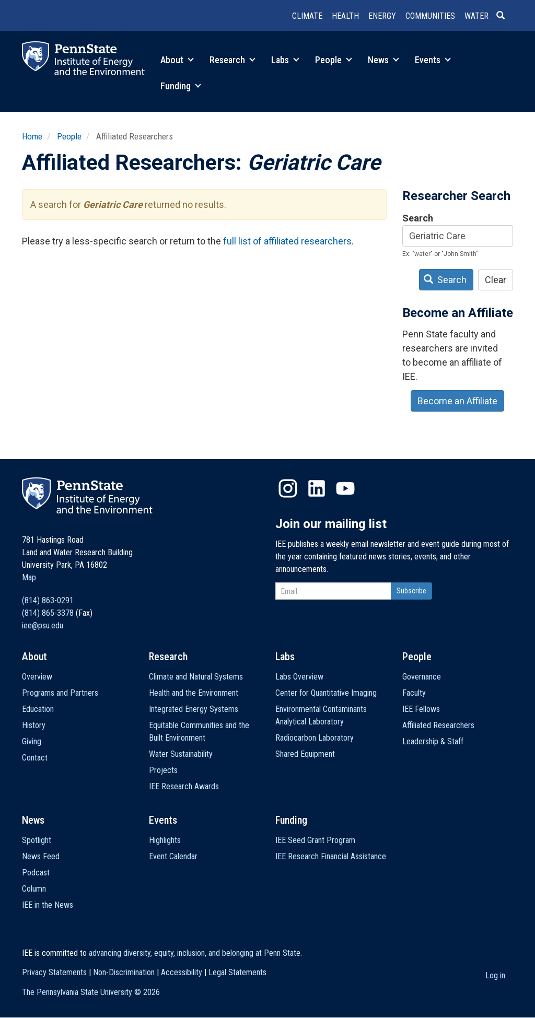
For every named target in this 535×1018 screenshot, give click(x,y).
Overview (37, 677)
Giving (31, 741)
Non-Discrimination (124, 972)
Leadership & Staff (432, 741)
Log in (495, 975)
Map (29, 577)
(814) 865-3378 (48, 613)
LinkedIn (317, 488)
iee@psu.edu (42, 625)
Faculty (414, 693)
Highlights (165, 840)
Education (38, 709)
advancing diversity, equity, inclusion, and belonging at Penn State (194, 953)
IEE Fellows (421, 709)
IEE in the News (47, 905)
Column (34, 889)
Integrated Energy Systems (193, 709)
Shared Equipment (305, 754)
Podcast (36, 872)
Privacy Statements (54, 972)
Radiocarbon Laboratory (314, 738)
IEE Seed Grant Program (315, 840)
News (383, 59)
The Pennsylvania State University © (91, 992)
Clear (495, 279)
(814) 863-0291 (48, 600)
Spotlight (36, 840)
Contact (35, 758)
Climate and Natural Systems (196, 677)
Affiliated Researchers (438, 725)
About (177, 59)
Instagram (288, 488)
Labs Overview (299, 677)
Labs (285, 59)
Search (417, 218)
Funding (180, 85)
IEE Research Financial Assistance (330, 856)
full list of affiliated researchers (287, 241)
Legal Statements (237, 972)
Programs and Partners (60, 693)
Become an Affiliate (457, 400)
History (33, 725)
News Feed (41, 856)
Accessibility (181, 972)
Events (433, 59)
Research (232, 59)
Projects (163, 770)
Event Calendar (173, 856)
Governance (421, 677)
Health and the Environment (193, 693)
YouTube (345, 488)
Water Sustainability (181, 754)
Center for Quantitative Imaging (326, 693)
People (333, 59)
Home (32, 136)
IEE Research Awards (184, 786)
